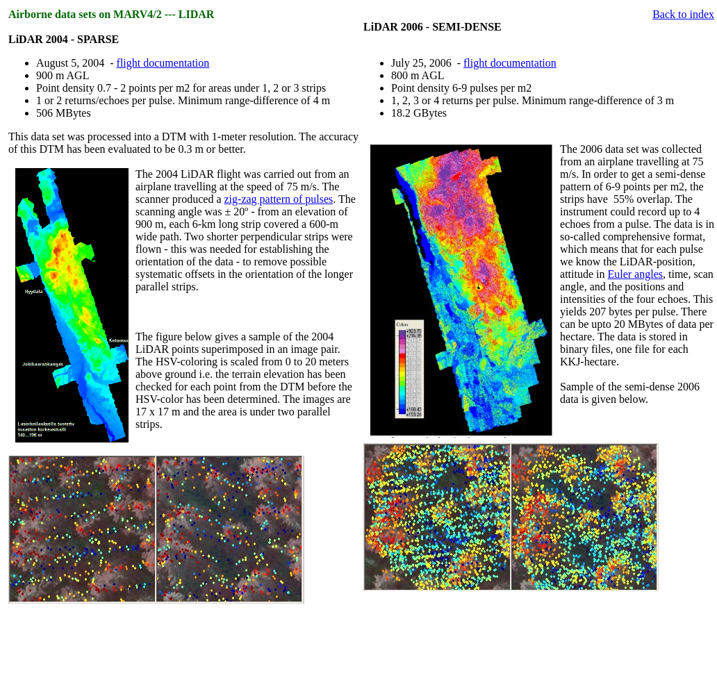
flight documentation (163, 63)
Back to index (683, 14)
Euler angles (635, 274)
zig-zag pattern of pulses (278, 199)
